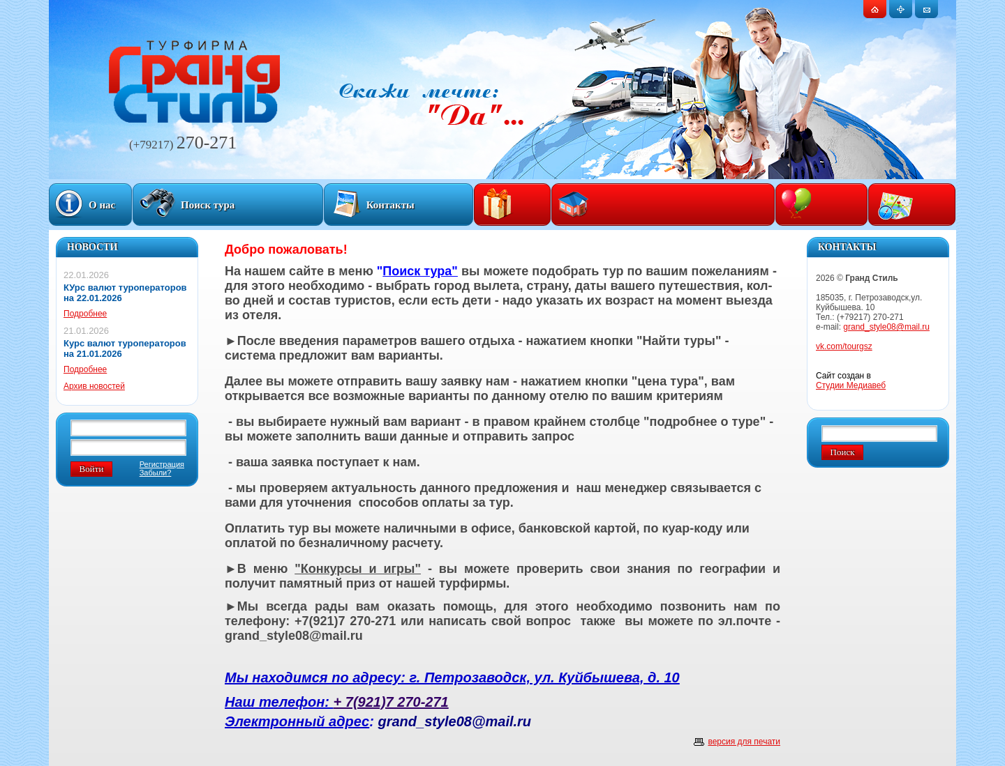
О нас (102, 204)
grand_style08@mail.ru (886, 327)
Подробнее (85, 314)
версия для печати (744, 741)
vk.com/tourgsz (844, 346)
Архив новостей (94, 386)
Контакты (390, 204)
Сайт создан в (851, 380)
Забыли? (156, 472)
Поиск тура (207, 204)
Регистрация (162, 464)
